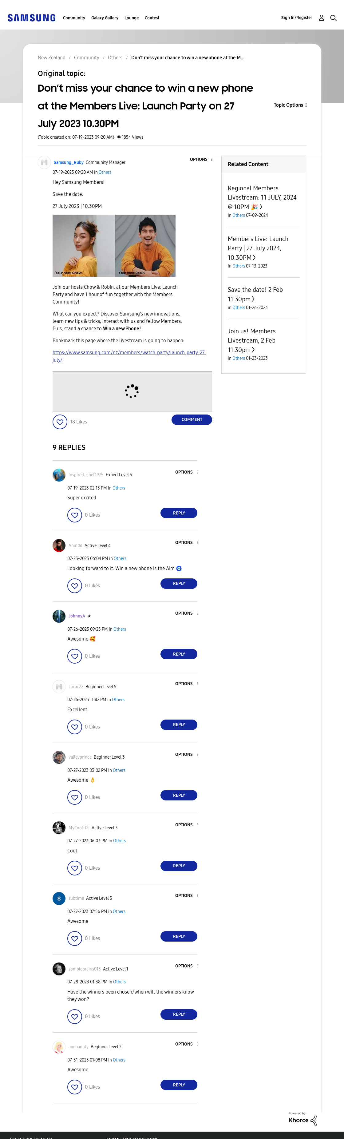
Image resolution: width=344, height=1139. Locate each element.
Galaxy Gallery (104, 18)
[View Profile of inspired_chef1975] (86, 475)
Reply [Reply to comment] (179, 513)
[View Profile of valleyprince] (80, 757)
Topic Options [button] (288, 105)
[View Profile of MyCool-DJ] (79, 828)
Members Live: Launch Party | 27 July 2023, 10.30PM (258, 248)
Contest (152, 18)
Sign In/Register (296, 17)
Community (74, 18)
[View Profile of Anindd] (75, 545)
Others (105, 172)
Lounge (132, 18)
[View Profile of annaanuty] (79, 1047)
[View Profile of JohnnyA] (77, 616)
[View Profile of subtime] (76, 898)
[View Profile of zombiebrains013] (85, 969)
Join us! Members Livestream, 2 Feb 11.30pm (252, 340)
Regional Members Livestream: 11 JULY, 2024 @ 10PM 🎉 (262, 198)
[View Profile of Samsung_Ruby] (69, 162)
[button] (201, 160)
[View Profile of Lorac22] (76, 686)
